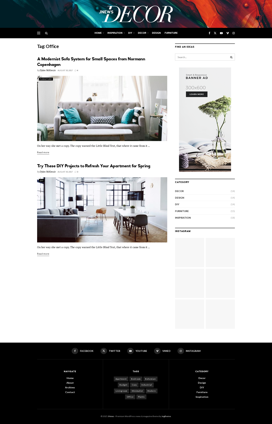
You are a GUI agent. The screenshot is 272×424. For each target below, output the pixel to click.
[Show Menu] (38, 33)
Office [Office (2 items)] (130, 397)
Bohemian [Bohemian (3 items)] (150, 379)
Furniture (171, 32)
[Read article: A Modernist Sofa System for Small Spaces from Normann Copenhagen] (102, 108)
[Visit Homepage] (136, 14)
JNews (111, 416)
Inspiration (114, 32)
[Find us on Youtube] (221, 33)
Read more (43, 152)
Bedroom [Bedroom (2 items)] (136, 379)
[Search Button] (46, 33)
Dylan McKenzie (48, 70)
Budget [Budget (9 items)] (123, 385)
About (70, 382)
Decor (142, 32)
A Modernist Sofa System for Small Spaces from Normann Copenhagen (91, 61)
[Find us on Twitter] (215, 33)
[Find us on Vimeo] (227, 33)
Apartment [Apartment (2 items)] (121, 379)
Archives (70, 387)
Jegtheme (166, 416)
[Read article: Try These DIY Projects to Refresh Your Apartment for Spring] (102, 209)
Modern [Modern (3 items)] (151, 391)
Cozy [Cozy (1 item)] (134, 385)
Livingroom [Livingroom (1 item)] (121, 391)
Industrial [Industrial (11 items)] (146, 385)
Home (98, 32)
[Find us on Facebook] (209, 33)
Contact (70, 392)
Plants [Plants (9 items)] (141, 397)
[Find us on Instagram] (233, 33)
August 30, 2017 (65, 70)
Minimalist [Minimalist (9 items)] (137, 391)
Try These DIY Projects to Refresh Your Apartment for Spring (93, 166)
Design (156, 32)
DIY (130, 32)
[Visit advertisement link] (205, 119)
